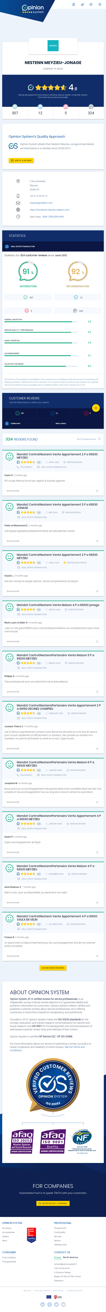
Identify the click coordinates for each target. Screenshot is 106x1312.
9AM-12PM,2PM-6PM (53, 216)
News (4, 1241)
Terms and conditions (42, 1291)
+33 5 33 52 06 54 (61, 1268)
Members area (60, 1245)
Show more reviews (53, 968)
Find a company (9, 1257)
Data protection (58, 1291)
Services (57, 1236)
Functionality (59, 1232)
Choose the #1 (60, 1228)
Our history (7, 1228)
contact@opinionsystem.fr (65, 1264)
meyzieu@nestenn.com (41, 203)
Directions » (59, 1280)
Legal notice (27, 1291)
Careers (5, 1236)
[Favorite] (96, 408)
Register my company (53, 1203)
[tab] (58, 1257)
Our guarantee (8, 1232)
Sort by (86, 439)
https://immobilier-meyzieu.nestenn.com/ (50, 209)
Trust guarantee (9, 1262)
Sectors (57, 1241)
